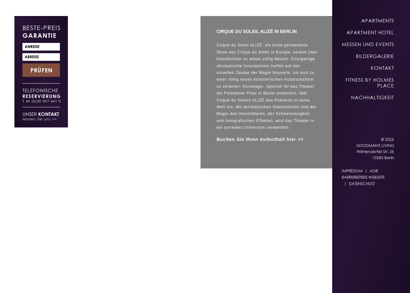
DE (219, 280)
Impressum (352, 170)
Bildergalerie (375, 56)
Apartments (377, 20)
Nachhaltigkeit (372, 97)
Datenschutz (362, 183)
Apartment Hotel (370, 32)
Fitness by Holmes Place (370, 82)
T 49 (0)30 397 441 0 (41, 101)
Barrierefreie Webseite (363, 177)
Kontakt (382, 68)
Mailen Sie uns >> (39, 119)
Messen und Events (368, 44)
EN (232, 280)
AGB (374, 170)
